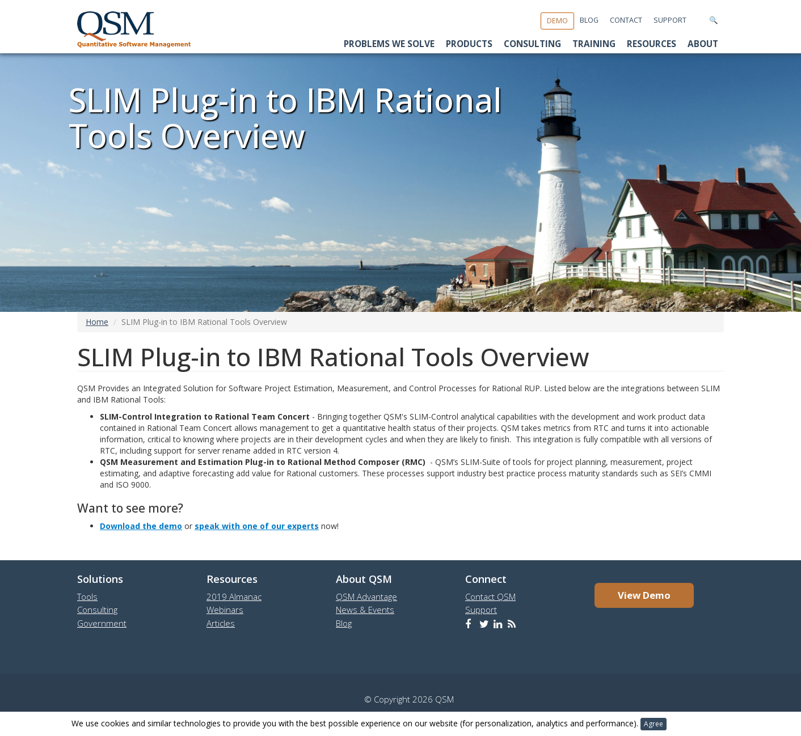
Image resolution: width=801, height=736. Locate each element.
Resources (651, 44)
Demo (557, 21)
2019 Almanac (234, 596)
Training (593, 44)
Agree (653, 724)
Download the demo (141, 526)
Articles (220, 623)
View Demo (644, 595)
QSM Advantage (366, 596)
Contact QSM (490, 596)
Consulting (532, 44)
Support (670, 20)
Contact (626, 20)
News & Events (365, 609)
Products (469, 44)
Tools (87, 596)
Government (102, 623)
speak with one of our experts (257, 526)
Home (97, 321)
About (703, 44)
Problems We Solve (389, 44)
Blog (589, 20)
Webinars (224, 609)
